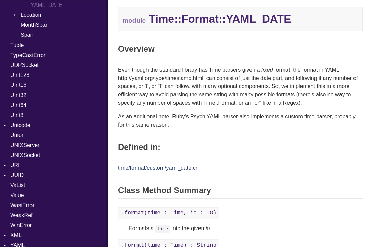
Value (17, 195)
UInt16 (18, 85)
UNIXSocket (25, 155)
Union (17, 135)
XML (16, 235)
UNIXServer (24, 145)
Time (162, 229)
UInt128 (19, 75)
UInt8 (16, 115)
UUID (17, 175)
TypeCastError (28, 55)
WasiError (22, 205)
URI (15, 165)
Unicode (20, 125)
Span (27, 35)
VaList (17, 185)
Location (31, 15)
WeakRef (21, 215)
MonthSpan (35, 25)
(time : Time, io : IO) (168, 213)
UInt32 (18, 95)
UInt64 (18, 105)
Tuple (17, 45)
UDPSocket (24, 65)
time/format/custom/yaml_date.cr (157, 168)
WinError (21, 225)
